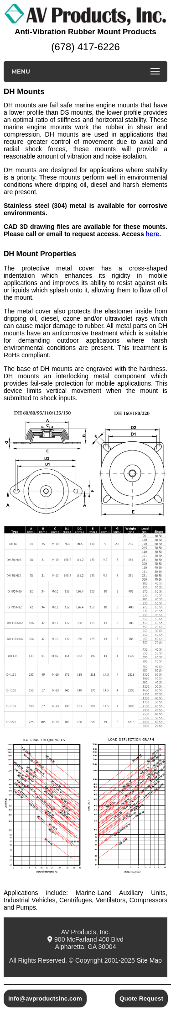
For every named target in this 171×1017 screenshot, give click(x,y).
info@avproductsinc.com (45, 998)
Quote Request (141, 998)
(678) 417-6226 (85, 47)
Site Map (149, 960)
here (153, 234)
